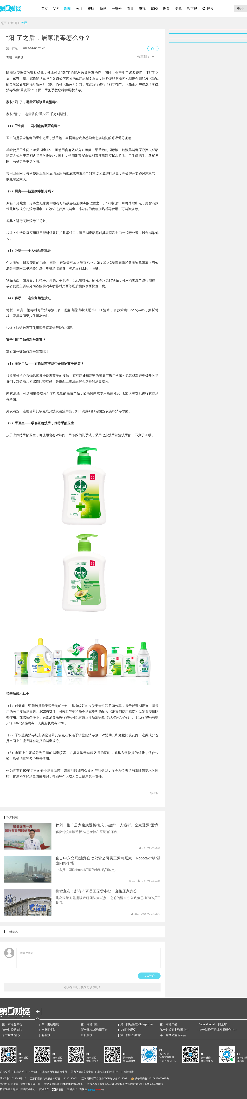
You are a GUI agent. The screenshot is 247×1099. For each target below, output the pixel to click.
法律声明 (19, 1071)
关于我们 (33, 1071)
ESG (154, 8)
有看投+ (47, 1035)
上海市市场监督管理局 (54, 1071)
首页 (44, 8)
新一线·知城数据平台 (94, 1029)
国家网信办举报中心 (82, 1071)
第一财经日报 (89, 1024)
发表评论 (149, 975)
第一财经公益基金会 (173, 1035)
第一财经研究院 (12, 1029)
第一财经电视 (50, 1024)
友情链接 (129, 1071)
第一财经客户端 (12, 1024)
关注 (79, 8)
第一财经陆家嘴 (130, 1035)
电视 (142, 8)
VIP (56, 8)
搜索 (210, 8)
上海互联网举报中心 (108, 1071)
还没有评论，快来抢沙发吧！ (82, 987)
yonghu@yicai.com (72, 1083)
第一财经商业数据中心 (174, 1029)
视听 (91, 8)
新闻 (67, 8)
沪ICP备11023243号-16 (13, 1078)
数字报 (192, 8)
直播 (130, 8)
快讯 (103, 8)
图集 (166, 8)
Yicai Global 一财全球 (213, 1024)
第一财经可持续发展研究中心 (218, 1029)
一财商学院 (49, 1029)
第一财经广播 (168, 1024)
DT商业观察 (128, 1029)
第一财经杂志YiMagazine (136, 1024)
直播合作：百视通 (77, 1089)
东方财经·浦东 (11, 1035)
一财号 (117, 8)
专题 (178, 8)
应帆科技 (86, 1035)
